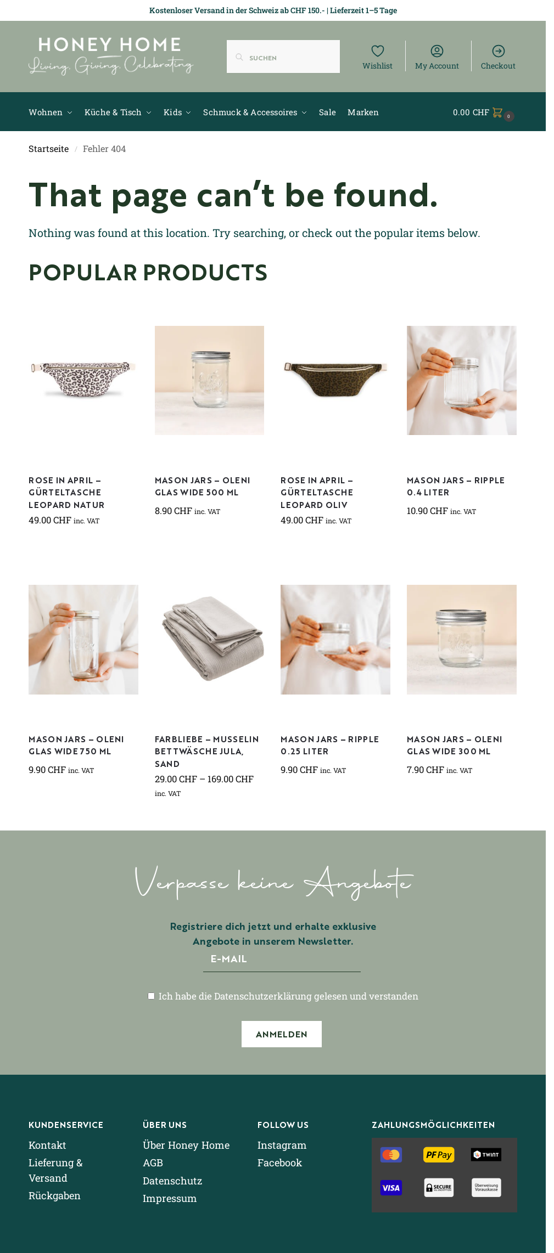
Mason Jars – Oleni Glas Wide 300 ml (454, 745)
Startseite (49, 148)
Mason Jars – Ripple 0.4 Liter (456, 486)
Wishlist (377, 57)
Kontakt (47, 1145)
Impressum (170, 1198)
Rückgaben (55, 1195)
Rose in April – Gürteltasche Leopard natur (66, 492)
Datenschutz (172, 1180)
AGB (153, 1162)
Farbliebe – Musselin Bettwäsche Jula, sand (207, 751)
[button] (485, 112)
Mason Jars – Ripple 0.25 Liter (330, 745)
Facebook (280, 1162)
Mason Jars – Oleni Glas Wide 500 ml (202, 486)
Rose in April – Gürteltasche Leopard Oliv (317, 492)
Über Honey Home (186, 1145)
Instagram (282, 1145)
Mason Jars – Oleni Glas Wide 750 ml (76, 745)
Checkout (498, 57)
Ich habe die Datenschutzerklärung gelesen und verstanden (283, 996)
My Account (437, 57)
